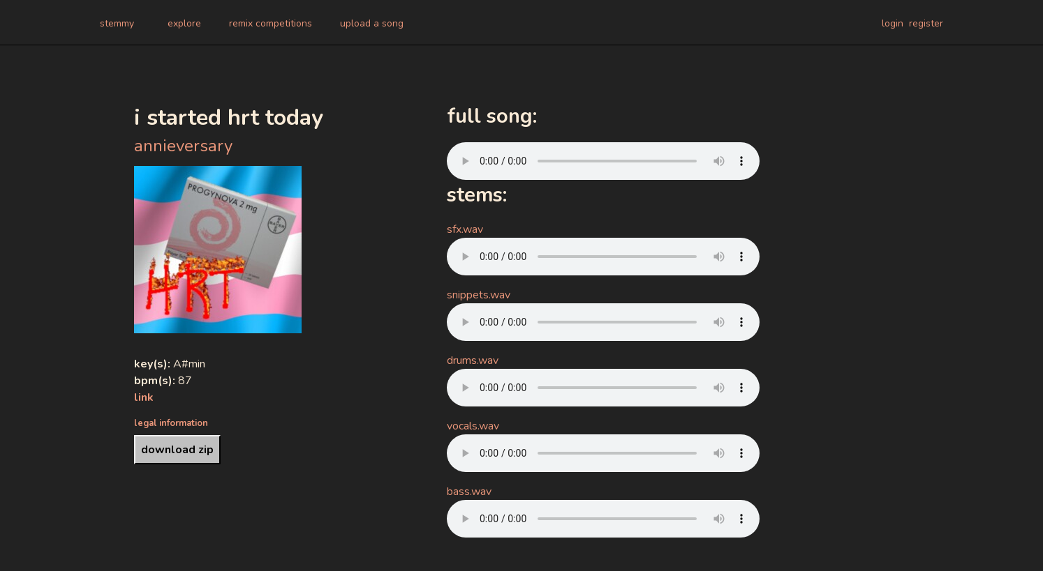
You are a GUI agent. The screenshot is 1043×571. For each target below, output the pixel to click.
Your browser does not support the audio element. (603, 161)
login (892, 23)
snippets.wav (478, 295)
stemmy (117, 23)
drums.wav (472, 360)
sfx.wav (465, 229)
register (926, 23)
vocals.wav (473, 426)
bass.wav (469, 491)
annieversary (183, 146)
